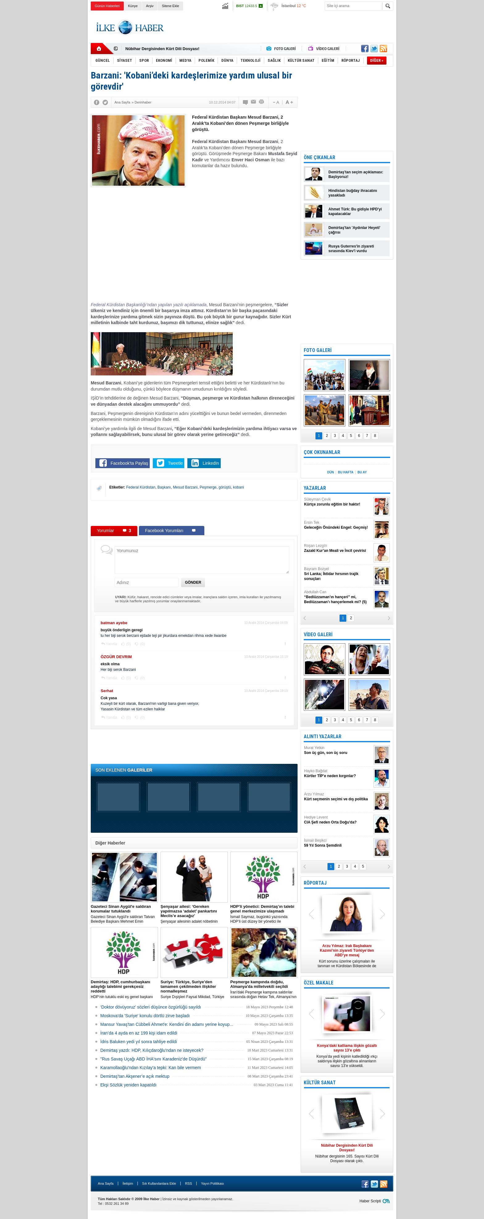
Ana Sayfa (106, 1183)
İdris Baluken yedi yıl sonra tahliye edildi (138, 1041)
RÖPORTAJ (315, 883)
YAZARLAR (315, 488)
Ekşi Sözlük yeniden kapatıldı (128, 1084)
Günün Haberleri (107, 6)
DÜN (330, 472)
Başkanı (164, 487)
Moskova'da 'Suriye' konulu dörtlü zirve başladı (145, 1015)
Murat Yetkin (338, 750)
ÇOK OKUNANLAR (322, 452)
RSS (188, 1183)
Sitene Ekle (170, 6)
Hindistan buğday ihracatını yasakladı (352, 192)
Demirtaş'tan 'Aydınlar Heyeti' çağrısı (354, 230)
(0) (128, 644)
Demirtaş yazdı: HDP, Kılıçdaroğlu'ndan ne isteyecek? (151, 1050)
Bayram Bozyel (338, 574)
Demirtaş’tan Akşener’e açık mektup (134, 1076)
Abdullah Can (338, 597)
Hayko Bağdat (338, 773)
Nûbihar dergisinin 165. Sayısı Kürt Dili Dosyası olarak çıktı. (347, 1153)
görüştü (225, 487)
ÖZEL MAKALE (318, 983)
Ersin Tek (338, 525)
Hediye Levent (338, 820)
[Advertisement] (424, 108)
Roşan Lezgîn (338, 548)
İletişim (128, 1183)
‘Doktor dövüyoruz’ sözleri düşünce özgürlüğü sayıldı (150, 1007)
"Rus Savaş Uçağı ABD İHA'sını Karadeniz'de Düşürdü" (153, 1058)
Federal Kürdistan (141, 487)
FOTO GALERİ (318, 350)
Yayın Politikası (212, 1183)
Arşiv (149, 6)
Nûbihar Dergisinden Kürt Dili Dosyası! (162, 48)
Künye (133, 6)
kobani (238, 487)
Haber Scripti (370, 1201)
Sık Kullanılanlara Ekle (159, 1183)
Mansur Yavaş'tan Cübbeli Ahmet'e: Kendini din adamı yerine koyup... (166, 1024)
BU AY (362, 472)
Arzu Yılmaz (338, 797)
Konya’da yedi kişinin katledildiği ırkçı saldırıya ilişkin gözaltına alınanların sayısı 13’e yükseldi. (347, 1055)
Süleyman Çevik (338, 502)
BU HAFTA (345, 472)
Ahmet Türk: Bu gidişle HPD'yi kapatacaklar (355, 211)
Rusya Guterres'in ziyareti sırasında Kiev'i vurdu (351, 248)
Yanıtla (111, 644)
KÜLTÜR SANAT (320, 1083)
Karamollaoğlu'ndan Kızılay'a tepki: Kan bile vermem (150, 1067)
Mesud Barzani (185, 487)
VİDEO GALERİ (318, 634)
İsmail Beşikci (338, 843)
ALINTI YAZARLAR (322, 736)
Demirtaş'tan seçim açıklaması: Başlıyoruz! (355, 174)
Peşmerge (208, 487)
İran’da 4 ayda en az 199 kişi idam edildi (138, 1033)
